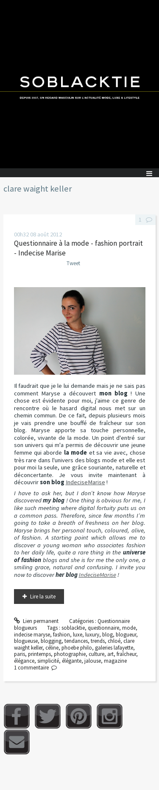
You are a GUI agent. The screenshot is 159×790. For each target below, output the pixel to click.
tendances (76, 641)
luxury (92, 634)
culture (96, 654)
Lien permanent (36, 621)
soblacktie (73, 627)
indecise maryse (32, 634)
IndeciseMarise (85, 482)
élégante (71, 660)
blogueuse (26, 641)
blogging (51, 641)
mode (129, 627)
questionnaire (103, 627)
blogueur (126, 634)
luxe (77, 634)
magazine (115, 660)
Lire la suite (43, 596)
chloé (114, 641)
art (110, 654)
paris (19, 654)
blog (107, 634)
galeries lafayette (114, 647)
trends (98, 641)
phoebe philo (76, 647)
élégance (24, 660)
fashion (61, 634)
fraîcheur (126, 654)
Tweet (73, 263)
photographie (70, 654)
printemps (39, 654)
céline (52, 647)
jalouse (92, 660)
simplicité (48, 660)
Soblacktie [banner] (79, 84)
